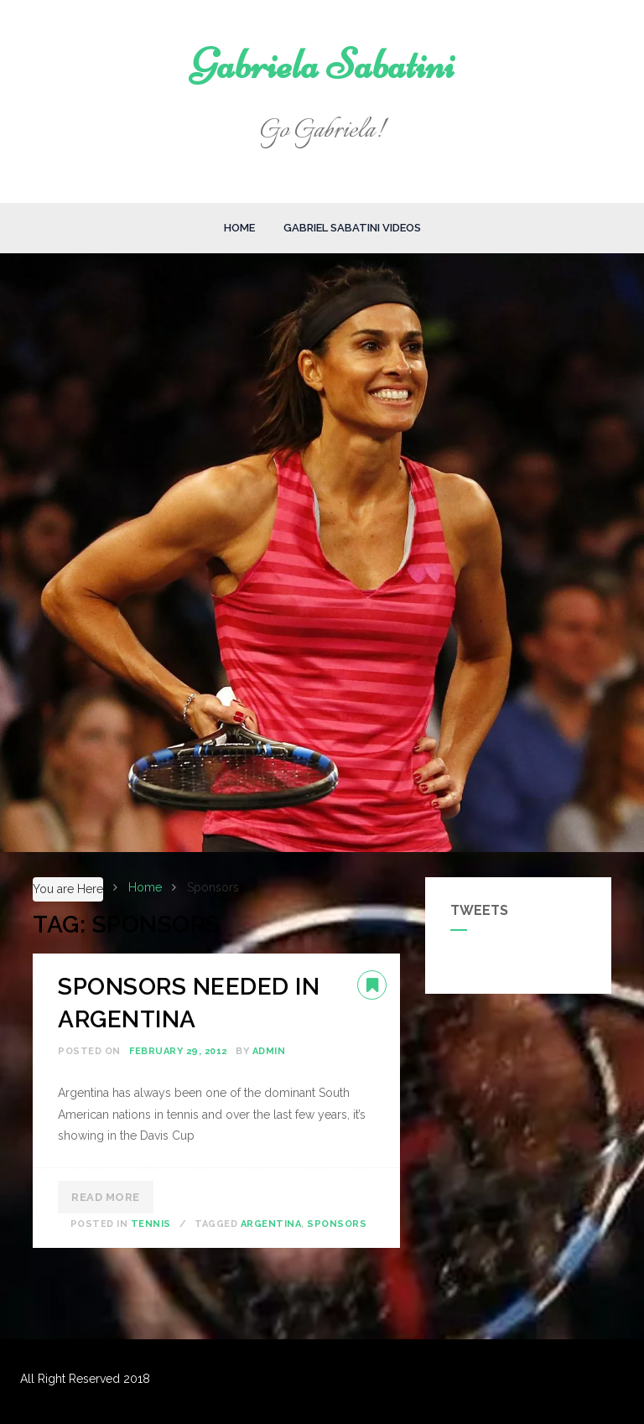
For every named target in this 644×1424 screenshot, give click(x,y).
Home (239, 227)
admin (269, 1051)
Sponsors (336, 1224)
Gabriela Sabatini (322, 64)
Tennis (151, 1224)
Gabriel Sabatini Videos (352, 227)
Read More (105, 1197)
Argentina (271, 1224)
